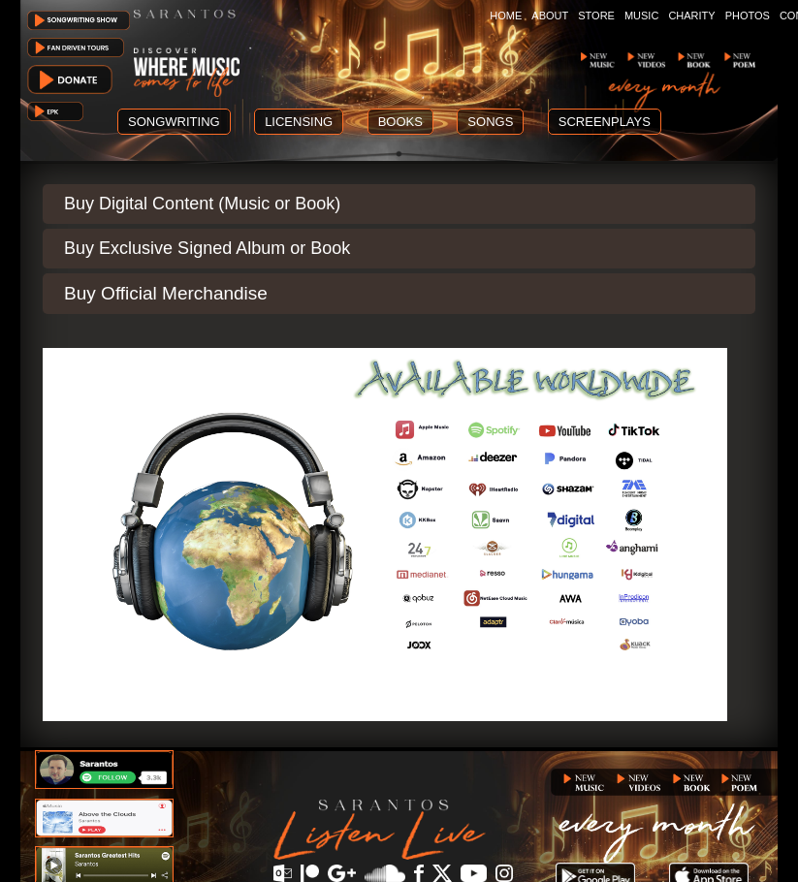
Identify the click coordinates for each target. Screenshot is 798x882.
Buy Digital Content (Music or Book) (202, 203)
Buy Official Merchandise (166, 293)
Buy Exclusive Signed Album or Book (207, 248)
